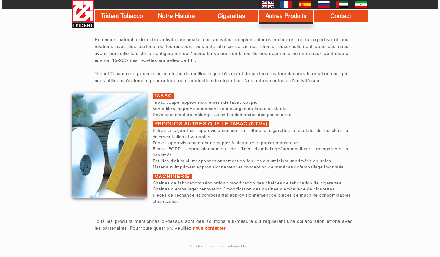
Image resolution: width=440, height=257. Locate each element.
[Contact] (341, 16)
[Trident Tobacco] (122, 16)
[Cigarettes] (231, 16)
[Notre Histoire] (176, 16)
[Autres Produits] (286, 16)
